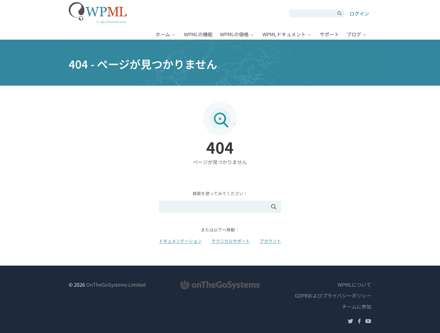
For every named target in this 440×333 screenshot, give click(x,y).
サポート (329, 34)
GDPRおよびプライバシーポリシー (333, 295)
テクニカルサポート (230, 241)
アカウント (270, 241)
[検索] (312, 13)
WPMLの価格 (234, 34)
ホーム (163, 34)
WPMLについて (354, 284)
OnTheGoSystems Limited (116, 284)
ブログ (353, 34)
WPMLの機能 (198, 34)
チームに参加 (356, 306)
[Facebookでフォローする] (359, 322)
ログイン (359, 13)
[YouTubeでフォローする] (368, 322)
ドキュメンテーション (180, 241)
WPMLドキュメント (284, 34)
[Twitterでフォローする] (350, 322)
